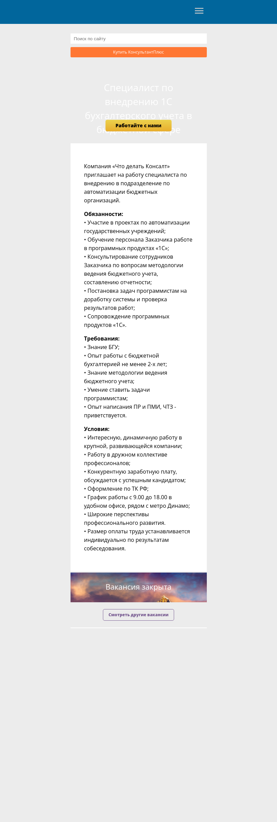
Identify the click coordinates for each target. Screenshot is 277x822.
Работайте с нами (138, 125)
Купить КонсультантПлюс (138, 52)
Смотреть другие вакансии (138, 615)
